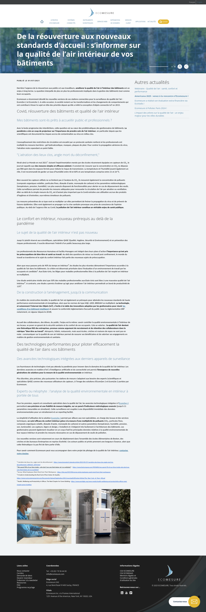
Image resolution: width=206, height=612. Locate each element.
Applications (140, 22)
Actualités (152, 22)
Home (42, 22)
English (199, 2)
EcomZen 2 (124, 403)
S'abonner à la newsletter (27, 580)
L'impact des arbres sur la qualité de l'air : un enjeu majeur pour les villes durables (159, 114)
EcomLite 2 (56, 418)
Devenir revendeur (24, 578)
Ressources (21, 582)
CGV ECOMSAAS (126, 573)
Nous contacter (23, 571)
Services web (102, 22)
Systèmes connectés (71, 21)
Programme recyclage (26, 587)
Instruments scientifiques (88, 21)
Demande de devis (24, 575)
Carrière (20, 573)
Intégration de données (115, 21)
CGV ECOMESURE (127, 571)
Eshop (165, 22)
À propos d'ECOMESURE (54, 21)
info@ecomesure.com (55, 574)
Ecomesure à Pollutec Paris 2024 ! (151, 108)
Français (192, 2)
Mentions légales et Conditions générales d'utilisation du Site (128, 578)
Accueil (19, 29)
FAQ (18, 585)
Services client (128, 21)
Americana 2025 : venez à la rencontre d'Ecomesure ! (161, 96)
